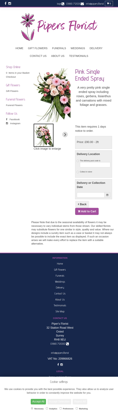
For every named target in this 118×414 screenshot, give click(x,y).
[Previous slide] (39, 134)
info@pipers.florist (60, 352)
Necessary (37, 408)
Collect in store (84, 172)
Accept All (38, 401)
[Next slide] (65, 134)
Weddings (78, 48)
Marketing (82, 408)
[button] (43, 135)
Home (19, 48)
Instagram (13, 123)
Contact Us (38, 56)
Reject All (80, 401)
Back (82, 204)
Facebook (13, 119)
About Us (58, 56)
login (59, 3)
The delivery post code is (93, 163)
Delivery (96, 48)
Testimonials (78, 56)
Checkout (11, 76)
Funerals (59, 48)
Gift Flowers (37, 48)
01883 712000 (59, 343)
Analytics (51, 408)
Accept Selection (59, 401)
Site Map (60, 311)
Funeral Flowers (14, 105)
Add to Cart (87, 211)
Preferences (66, 408)
